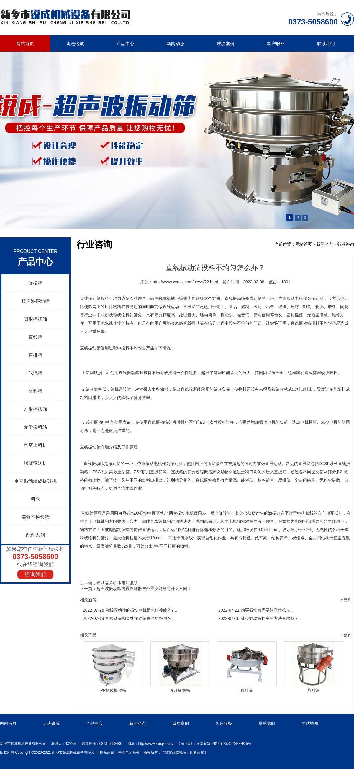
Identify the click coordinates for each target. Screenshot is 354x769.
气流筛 (35, 373)
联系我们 (326, 43)
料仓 (35, 499)
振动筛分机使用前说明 (117, 583)
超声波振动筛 (35, 301)
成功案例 (226, 43)
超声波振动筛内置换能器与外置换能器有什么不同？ (143, 588)
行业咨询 (345, 244)
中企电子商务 (129, 752)
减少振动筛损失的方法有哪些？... (260, 618)
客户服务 (276, 43)
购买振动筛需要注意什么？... (256, 610)
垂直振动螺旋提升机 (35, 481)
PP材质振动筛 (113, 690)
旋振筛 (35, 283)
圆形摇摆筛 (35, 319)
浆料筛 (35, 391)
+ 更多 (346, 600)
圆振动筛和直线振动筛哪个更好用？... (129, 618)
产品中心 (125, 43)
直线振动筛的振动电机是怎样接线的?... (130, 610)
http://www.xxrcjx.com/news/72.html (185, 282)
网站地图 (309, 723)
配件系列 (35, 535)
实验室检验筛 (35, 517)
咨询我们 (35, 574)
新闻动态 (175, 43)
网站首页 (25, 43)
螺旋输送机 (35, 463)
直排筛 (35, 355)
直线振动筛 (90, 298)
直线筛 (35, 337)
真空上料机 (35, 445)
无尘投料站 (35, 427)
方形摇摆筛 (35, 409)
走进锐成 (75, 43)
